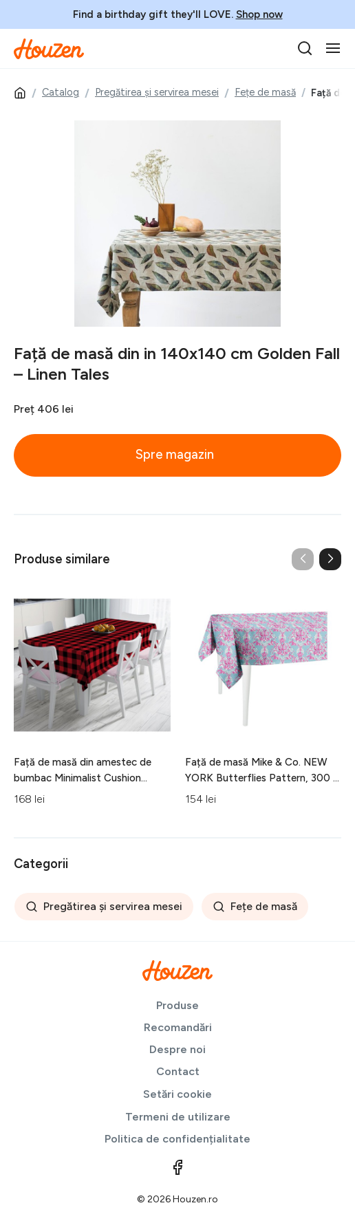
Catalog (60, 92)
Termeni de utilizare (177, 1116)
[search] (305, 48)
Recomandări (178, 1027)
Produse (177, 1005)
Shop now (259, 14)
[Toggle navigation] (333, 48)
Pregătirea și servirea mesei (157, 92)
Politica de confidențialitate (177, 1138)
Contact (178, 1071)
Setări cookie (177, 1094)
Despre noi (177, 1049)
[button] (330, 559)
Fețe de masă (265, 92)
